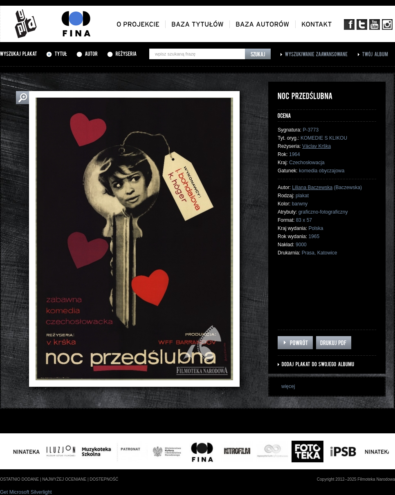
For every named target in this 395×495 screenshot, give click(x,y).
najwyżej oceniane (64, 479)
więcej (288, 386)
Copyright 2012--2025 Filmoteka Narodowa (356, 479)
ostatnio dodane (19, 479)
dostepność (104, 479)
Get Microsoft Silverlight (26, 492)
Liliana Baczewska (312, 187)
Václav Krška (316, 146)
